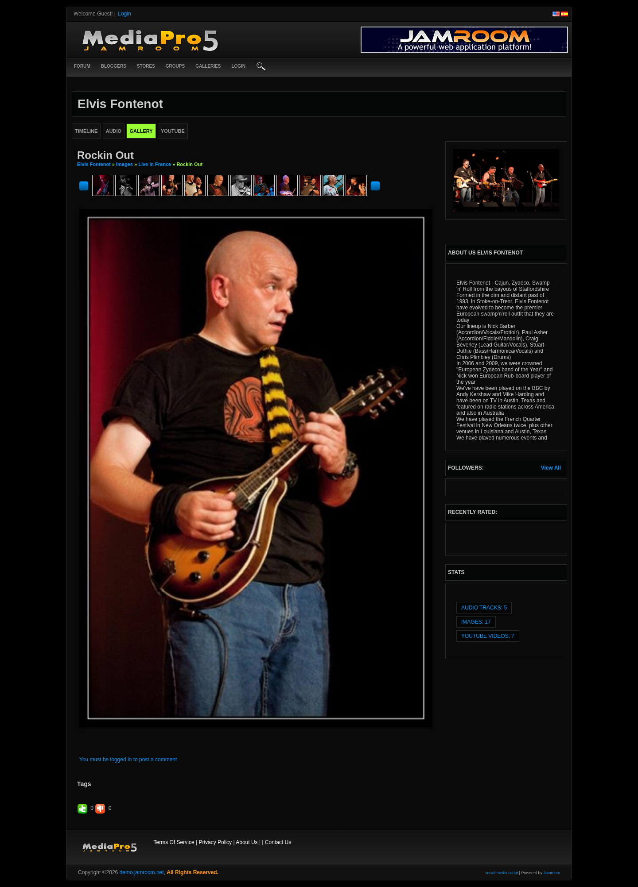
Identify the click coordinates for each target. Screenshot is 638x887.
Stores (146, 66)
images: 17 (476, 622)
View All (551, 468)
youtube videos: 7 (487, 636)
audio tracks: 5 (484, 608)
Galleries (208, 66)
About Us (246, 842)
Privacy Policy (215, 842)
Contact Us (278, 842)
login (238, 66)
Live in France (154, 164)
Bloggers (113, 66)
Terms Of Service (174, 842)
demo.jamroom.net (142, 872)
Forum (82, 66)
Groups (175, 66)
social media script (501, 873)
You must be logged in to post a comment (128, 759)
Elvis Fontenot (94, 164)
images (124, 164)
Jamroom (551, 873)
